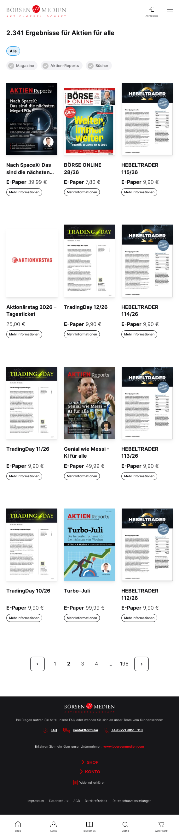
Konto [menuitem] (54, 826)
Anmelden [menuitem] (151, 11)
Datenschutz (58, 801)
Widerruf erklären (89, 782)
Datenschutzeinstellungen (132, 801)
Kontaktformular (85, 730)
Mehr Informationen (24, 192)
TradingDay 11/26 (27, 449)
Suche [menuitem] (125, 826)
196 (124, 663)
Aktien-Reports (61, 66)
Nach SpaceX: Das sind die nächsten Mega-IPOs (28, 172)
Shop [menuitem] (18, 826)
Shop (89, 762)
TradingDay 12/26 (86, 307)
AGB (76, 801)
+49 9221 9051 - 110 (127, 730)
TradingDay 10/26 (28, 590)
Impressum (35, 801)
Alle (13, 51)
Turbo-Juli (77, 590)
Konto (89, 771)
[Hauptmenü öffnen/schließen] (170, 11)
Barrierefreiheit (96, 801)
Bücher (98, 66)
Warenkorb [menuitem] (161, 826)
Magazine (21, 66)
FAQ (54, 730)
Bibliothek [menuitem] (89, 826)
